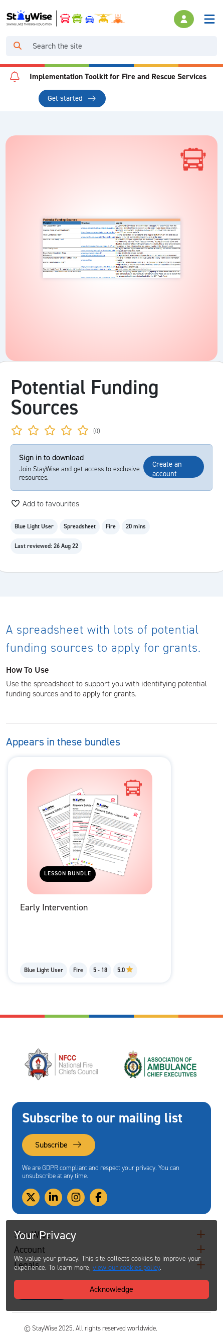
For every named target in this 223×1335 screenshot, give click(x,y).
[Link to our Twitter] (31, 1197)
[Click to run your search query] (17, 46)
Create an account (167, 468)
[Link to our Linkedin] (53, 1197)
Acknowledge (111, 1289)
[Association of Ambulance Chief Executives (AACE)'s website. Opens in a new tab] (161, 1064)
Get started (72, 98)
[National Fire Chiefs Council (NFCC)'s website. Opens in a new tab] (62, 1064)
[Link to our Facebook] (98, 1197)
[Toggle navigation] (209, 19)
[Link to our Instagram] (76, 1197)
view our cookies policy (126, 1267)
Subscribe (58, 1144)
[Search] (123, 46)
